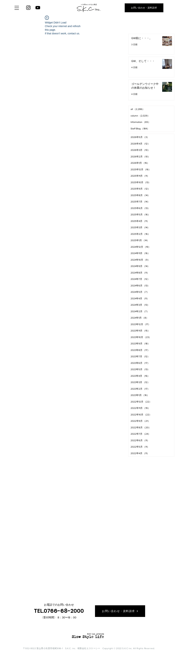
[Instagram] (28, 8)
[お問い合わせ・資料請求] (144, 7)
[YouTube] (38, 8)
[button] (17, 8)
